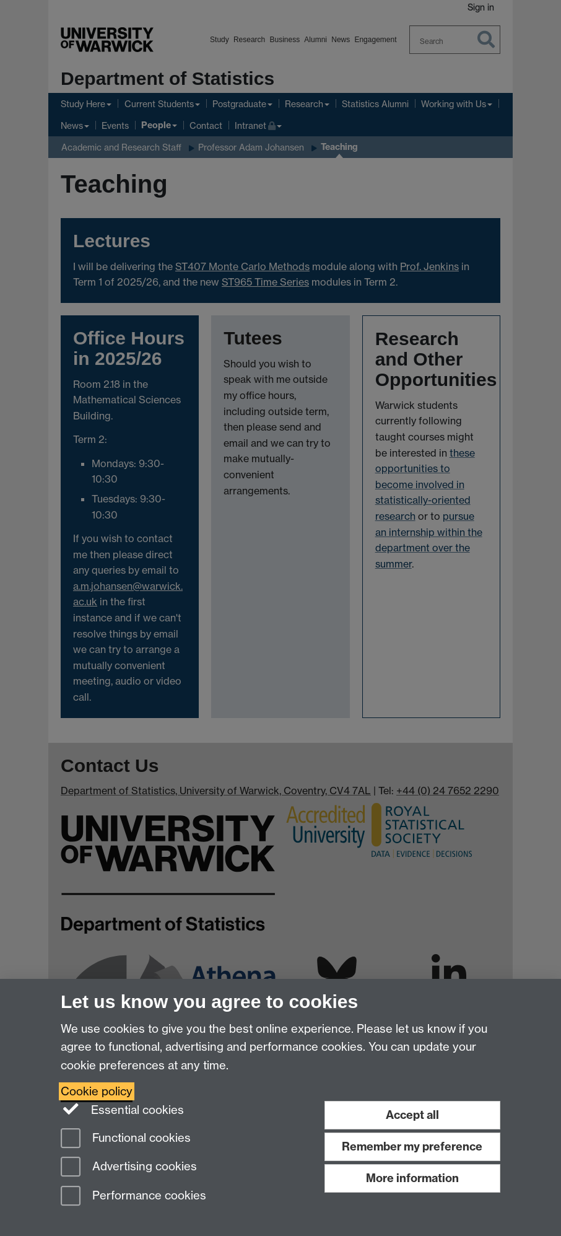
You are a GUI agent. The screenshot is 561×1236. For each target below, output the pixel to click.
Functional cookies (126, 1139)
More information (412, 1178)
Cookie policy (97, 1091)
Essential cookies (122, 1109)
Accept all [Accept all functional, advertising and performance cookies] (412, 1115)
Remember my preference (412, 1146)
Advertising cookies (129, 1167)
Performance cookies (133, 1196)
